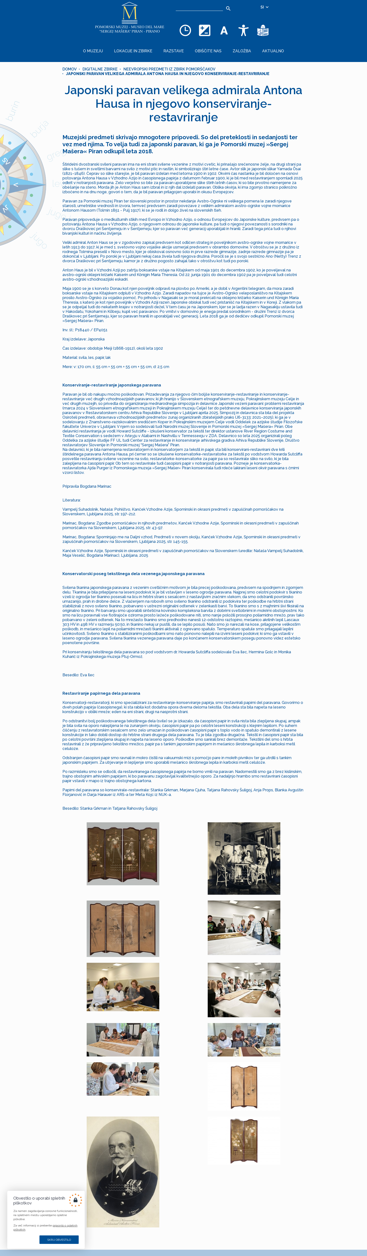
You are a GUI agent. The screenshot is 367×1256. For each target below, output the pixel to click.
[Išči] (228, 8)
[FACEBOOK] (124, 1233)
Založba (233, 47)
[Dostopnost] (243, 30)
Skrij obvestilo (59, 1239)
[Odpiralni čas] (185, 30)
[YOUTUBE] (150, 1233)
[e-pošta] (165, 1165)
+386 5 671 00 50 (196, 1221)
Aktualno (259, 47)
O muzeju (108, 47)
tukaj (236, 1153)
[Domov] (130, 19)
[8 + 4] (222, 1165)
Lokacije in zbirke (142, 47)
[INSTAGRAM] (137, 1233)
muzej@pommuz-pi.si (201, 1233)
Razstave (177, 47)
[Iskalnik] (199, 7)
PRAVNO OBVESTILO (136, 1219)
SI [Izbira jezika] (264, 7)
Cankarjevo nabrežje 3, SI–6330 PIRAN (216, 1245)
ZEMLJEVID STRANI (137, 1209)
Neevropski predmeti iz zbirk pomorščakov (169, 62)
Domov (69, 62)
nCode (150, 1245)
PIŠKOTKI (147, 1214)
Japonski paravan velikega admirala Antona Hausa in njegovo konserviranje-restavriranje (167, 66)
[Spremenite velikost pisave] (224, 30)
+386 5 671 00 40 (196, 1209)
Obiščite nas (205, 47)
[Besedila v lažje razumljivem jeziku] (263, 30)
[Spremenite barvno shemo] (204, 30)
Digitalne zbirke (100, 62)
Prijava (183, 1181)
